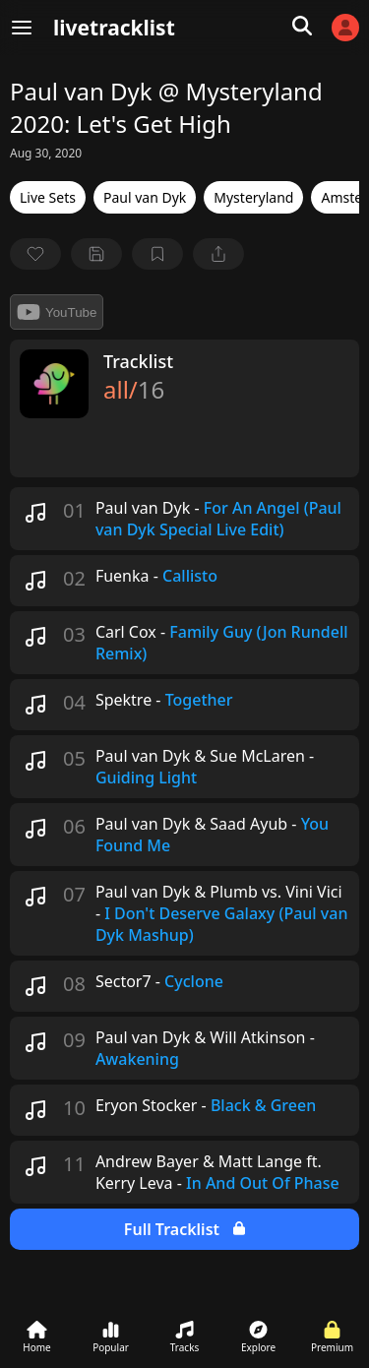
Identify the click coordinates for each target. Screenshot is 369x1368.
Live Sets (48, 197)
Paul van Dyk (144, 197)
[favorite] (35, 254)
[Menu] (21, 27)
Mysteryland (253, 197)
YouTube (56, 312)
